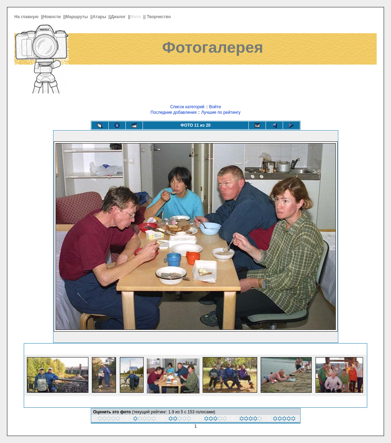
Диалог (119, 16)
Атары (100, 16)
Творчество (159, 16)
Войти (215, 106)
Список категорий (187, 106)
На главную (27, 16)
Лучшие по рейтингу (220, 112)
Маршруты (77, 16)
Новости (52, 16)
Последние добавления (174, 112)
